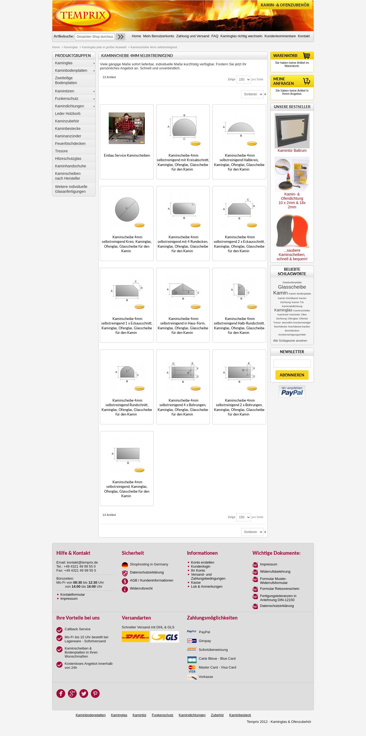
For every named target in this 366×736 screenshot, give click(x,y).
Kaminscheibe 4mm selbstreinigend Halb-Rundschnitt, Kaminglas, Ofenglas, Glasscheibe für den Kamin (239, 325)
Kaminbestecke (68, 128)
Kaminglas (71, 47)
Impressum (68, 599)
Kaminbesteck (240, 715)
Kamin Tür (298, 302)
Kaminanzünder (68, 136)
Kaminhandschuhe (70, 166)
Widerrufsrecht (141, 588)
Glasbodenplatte (292, 282)
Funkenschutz (66, 98)
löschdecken (292, 330)
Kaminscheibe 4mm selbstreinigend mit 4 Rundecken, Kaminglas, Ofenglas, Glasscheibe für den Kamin (183, 244)
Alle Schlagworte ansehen (290, 340)
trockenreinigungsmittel (292, 334)
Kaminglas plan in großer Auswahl (104, 47)
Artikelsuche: (64, 36)
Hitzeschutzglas (68, 158)
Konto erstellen (202, 562)
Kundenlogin (200, 566)
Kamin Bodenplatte (300, 293)
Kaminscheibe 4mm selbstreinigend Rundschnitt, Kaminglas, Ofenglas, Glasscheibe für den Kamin (127, 407)
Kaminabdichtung (292, 306)
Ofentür (303, 318)
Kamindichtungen (69, 106)
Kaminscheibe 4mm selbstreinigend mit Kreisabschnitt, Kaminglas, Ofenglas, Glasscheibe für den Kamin (183, 162)
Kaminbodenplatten (71, 70)
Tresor (277, 322)
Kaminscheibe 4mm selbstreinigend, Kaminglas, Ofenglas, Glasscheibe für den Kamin (126, 489)
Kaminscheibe (301, 310)
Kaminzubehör (67, 121)
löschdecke (280, 326)
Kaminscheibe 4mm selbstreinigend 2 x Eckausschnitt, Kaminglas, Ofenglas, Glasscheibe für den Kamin (239, 244)
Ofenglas (293, 318)
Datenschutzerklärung (147, 572)
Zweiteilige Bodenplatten (66, 80)
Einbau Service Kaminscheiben (127, 155)
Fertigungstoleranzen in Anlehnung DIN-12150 (278, 598)
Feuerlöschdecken (70, 143)
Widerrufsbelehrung (275, 571)
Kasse (196, 582)
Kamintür (294, 314)
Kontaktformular (72, 594)
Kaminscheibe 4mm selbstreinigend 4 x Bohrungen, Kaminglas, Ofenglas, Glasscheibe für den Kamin (183, 407)
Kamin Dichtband (288, 298)
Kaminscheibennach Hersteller (68, 175)
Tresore (61, 151)
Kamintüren (64, 91)
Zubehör (217, 715)
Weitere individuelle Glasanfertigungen (71, 189)
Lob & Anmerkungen (207, 586)
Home (56, 47)
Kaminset (283, 314)
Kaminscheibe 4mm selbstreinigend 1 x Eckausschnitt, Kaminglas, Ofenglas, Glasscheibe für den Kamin (126, 325)
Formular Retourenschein (279, 589)
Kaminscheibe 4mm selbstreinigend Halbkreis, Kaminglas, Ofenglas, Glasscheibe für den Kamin (239, 162)
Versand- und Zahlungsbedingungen (208, 576)
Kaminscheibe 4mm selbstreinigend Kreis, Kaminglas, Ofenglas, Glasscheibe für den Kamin (127, 244)
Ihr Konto (198, 570)
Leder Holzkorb (67, 113)
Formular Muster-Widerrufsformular (274, 581)
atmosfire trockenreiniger (296, 322)
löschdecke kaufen (299, 326)
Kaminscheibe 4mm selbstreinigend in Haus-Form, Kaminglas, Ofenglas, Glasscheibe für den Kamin (183, 325)
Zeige (231, 79)
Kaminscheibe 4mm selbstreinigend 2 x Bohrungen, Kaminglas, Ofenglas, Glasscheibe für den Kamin (239, 407)
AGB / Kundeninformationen (151, 580)
